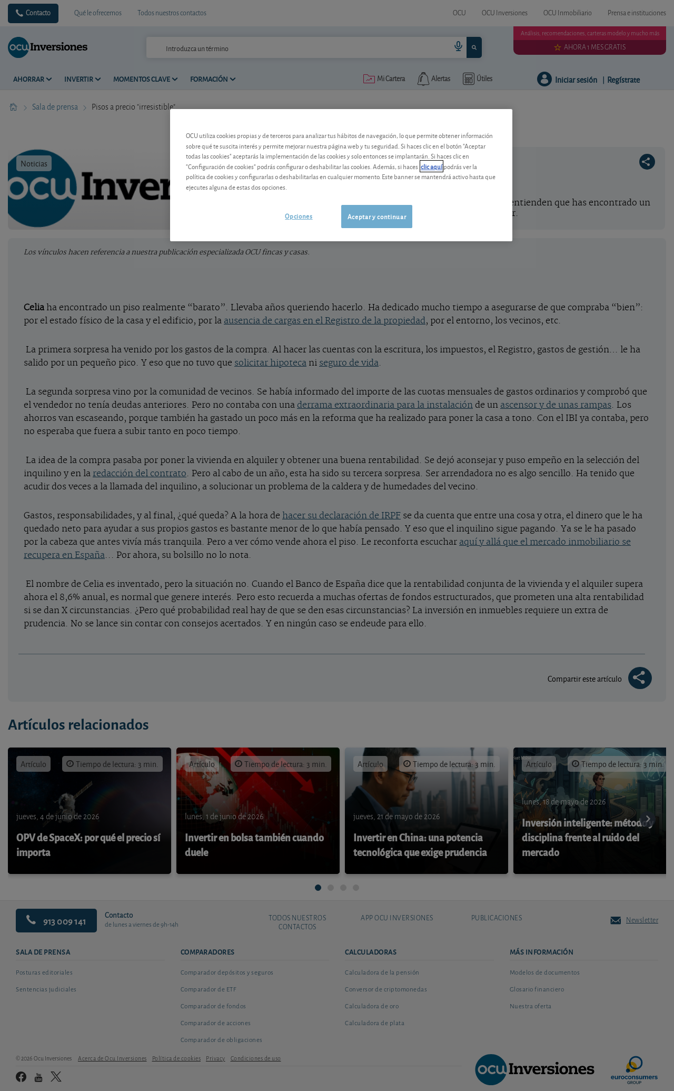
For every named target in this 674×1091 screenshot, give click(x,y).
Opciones (298, 216)
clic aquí (431, 166)
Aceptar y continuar (377, 216)
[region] (341, 175)
